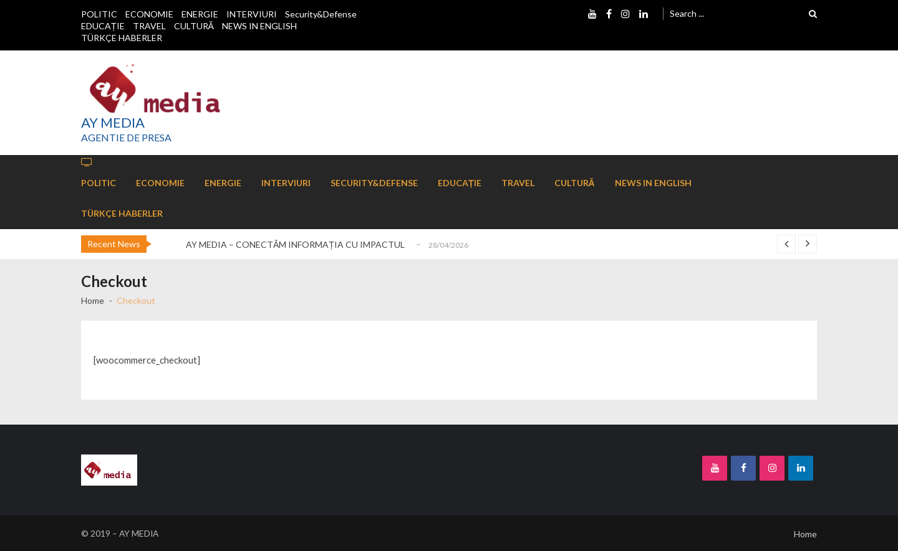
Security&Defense (321, 14)
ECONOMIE (149, 14)
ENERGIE (199, 14)
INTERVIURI (251, 14)
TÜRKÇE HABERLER (121, 37)
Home (805, 534)
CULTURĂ (194, 26)
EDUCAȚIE (103, 26)
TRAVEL (149, 26)
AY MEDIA (113, 123)
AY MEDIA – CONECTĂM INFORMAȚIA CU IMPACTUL (295, 244)
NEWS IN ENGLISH (259, 26)
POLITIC (99, 14)
